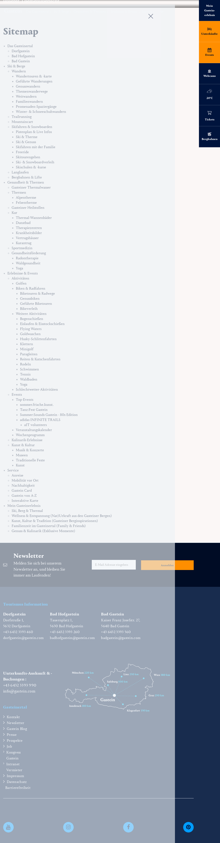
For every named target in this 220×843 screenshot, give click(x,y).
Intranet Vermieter (14, 767)
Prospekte (15, 740)
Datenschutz (17, 782)
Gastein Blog (17, 729)
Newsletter (15, 723)
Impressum (15, 776)
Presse (12, 734)
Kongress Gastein (13, 755)
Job (9, 746)
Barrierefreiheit (18, 788)
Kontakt (13, 717)
